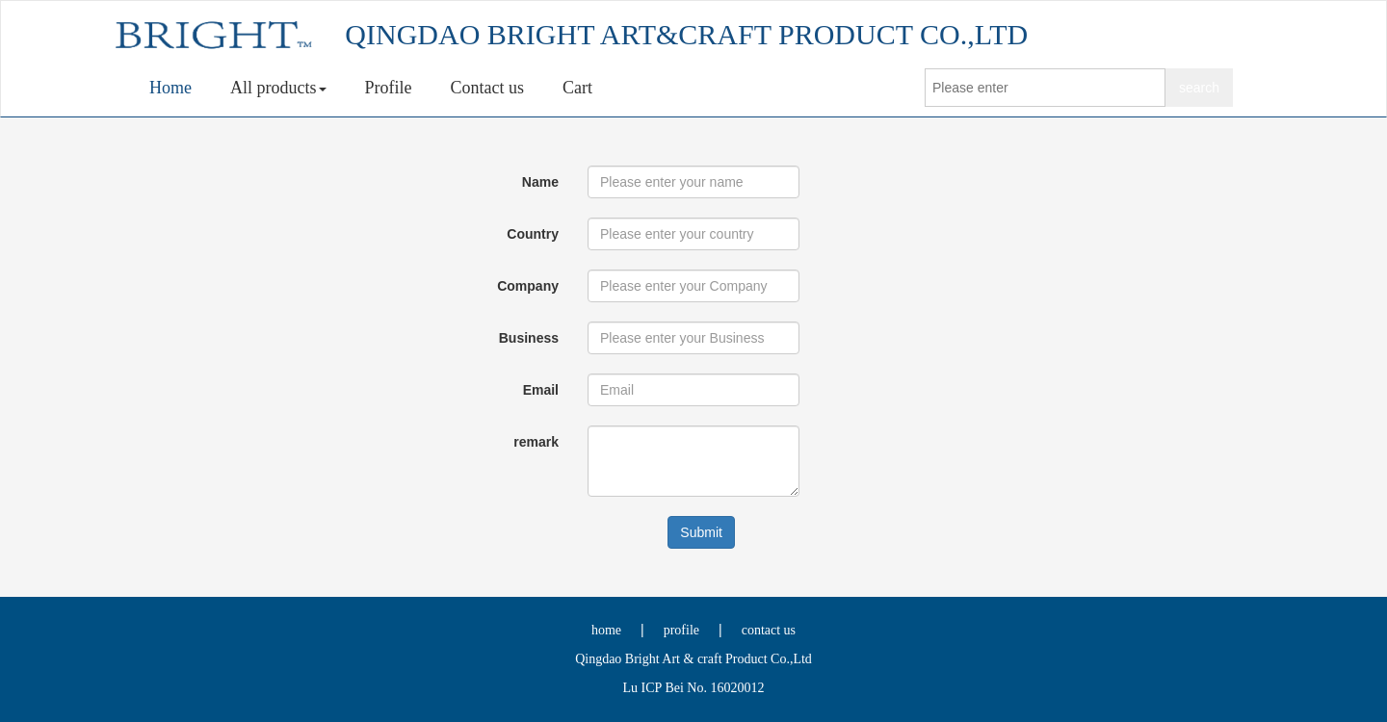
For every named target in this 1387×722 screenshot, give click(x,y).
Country (533, 234)
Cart (577, 87)
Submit (701, 532)
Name (540, 182)
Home (170, 87)
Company (528, 286)
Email (541, 390)
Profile (388, 87)
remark (536, 442)
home (606, 630)
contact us (769, 630)
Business (529, 338)
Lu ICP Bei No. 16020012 (694, 688)
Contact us (488, 87)
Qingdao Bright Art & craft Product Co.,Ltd (693, 659)
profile (681, 630)
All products (278, 87)
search (1199, 87)
